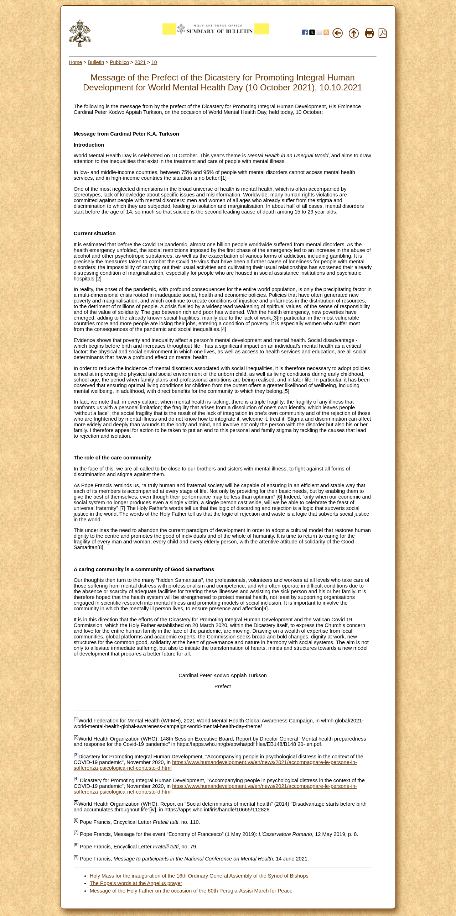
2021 (140, 62)
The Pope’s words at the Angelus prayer (136, 883)
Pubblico (119, 62)
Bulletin (96, 62)
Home (75, 62)
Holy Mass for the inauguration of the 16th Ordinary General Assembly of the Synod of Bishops (199, 876)
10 (154, 62)
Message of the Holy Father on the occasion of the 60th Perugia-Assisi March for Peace (191, 891)
